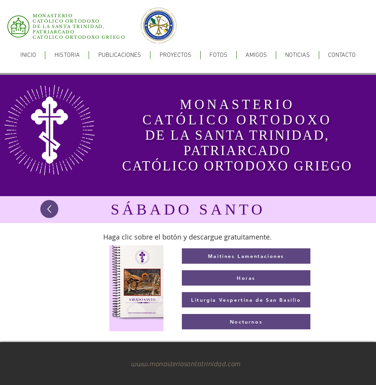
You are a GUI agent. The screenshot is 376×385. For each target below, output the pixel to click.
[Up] (49, 209)
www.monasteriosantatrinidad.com (186, 364)
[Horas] (246, 278)
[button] (119, 55)
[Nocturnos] (246, 321)
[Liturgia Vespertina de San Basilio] (246, 299)
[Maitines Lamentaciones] (246, 256)
